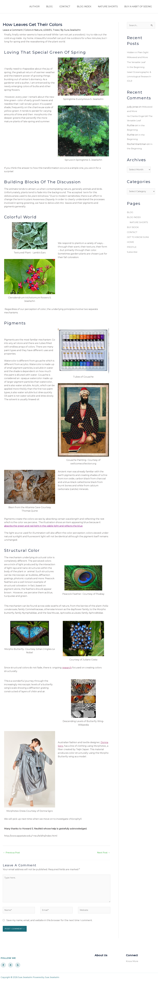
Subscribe (132, 253)
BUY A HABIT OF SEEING (138, 6)
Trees (56, 30)
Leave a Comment (13, 30)
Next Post (103, 853)
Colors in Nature (33, 30)
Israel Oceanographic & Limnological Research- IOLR (140, 76)
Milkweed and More (138, 57)
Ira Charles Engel (136, 116)
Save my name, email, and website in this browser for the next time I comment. (49, 923)
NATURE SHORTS (108, 6)
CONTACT (64, 6)
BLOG (49, 6)
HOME (130, 243)
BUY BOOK (133, 228)
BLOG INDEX (84, 6)
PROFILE (132, 248)
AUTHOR (34, 6)
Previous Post (12, 853)
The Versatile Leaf (136, 62)
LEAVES (47, 30)
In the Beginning (136, 67)
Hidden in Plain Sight (138, 52)
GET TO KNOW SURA (139, 238)
